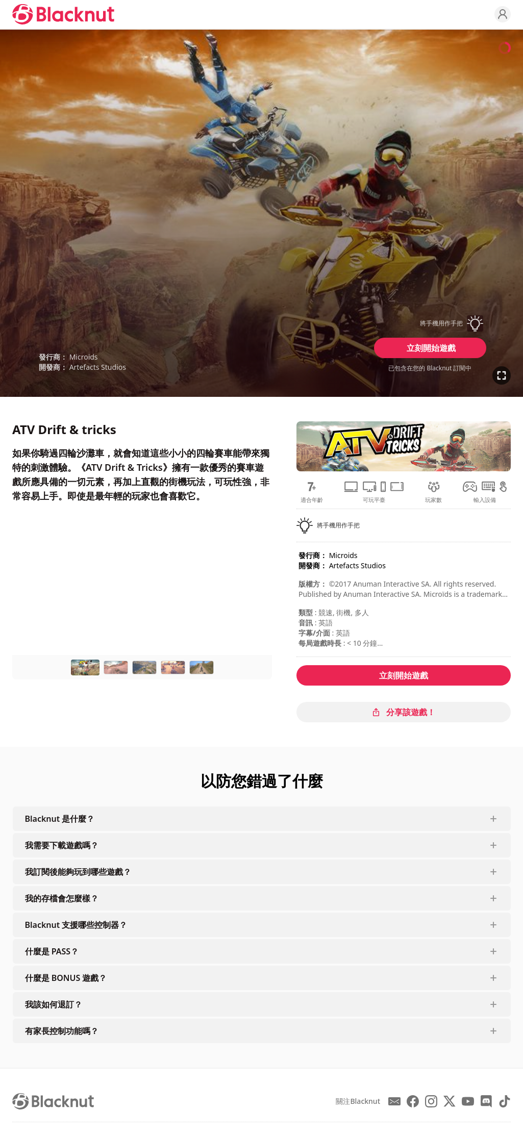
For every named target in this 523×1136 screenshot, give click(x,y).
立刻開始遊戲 (431, 348)
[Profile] (502, 14)
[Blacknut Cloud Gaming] (63, 14)
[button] (430, 323)
